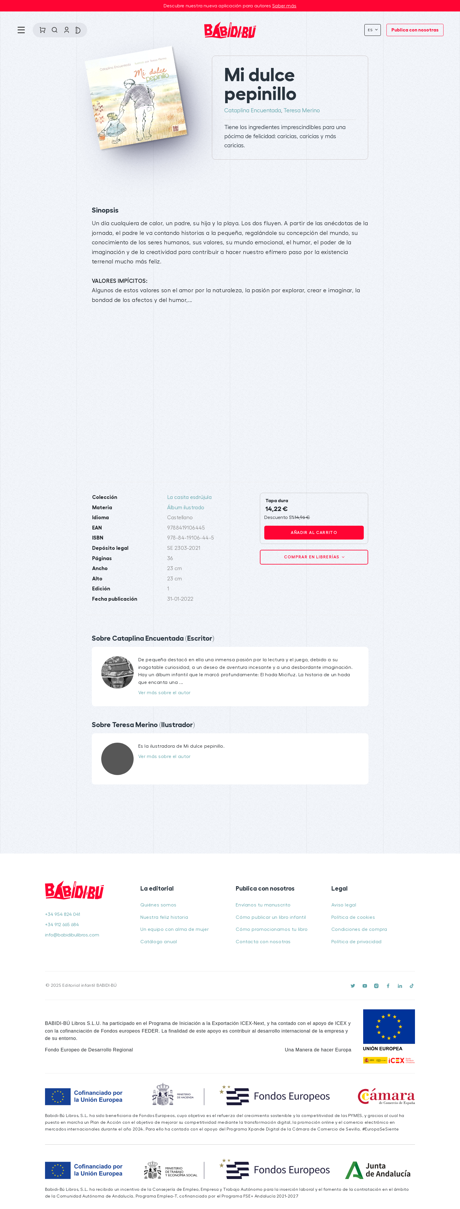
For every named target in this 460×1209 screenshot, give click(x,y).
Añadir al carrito (314, 532)
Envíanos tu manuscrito (263, 905)
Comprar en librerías (312, 557)
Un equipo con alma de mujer (174, 929)
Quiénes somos (158, 905)
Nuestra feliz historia (164, 917)
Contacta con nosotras (263, 941)
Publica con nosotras (415, 30)
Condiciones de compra (359, 929)
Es (371, 30)
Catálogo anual (158, 941)
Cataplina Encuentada (252, 110)
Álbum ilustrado (186, 507)
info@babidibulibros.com (72, 935)
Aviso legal (343, 905)
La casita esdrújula (189, 497)
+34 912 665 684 (62, 924)
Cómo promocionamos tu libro (272, 929)
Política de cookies (353, 917)
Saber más (284, 6)
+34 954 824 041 (62, 914)
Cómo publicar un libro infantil (271, 917)
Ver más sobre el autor (164, 692)
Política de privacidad (356, 941)
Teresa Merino (301, 110)
